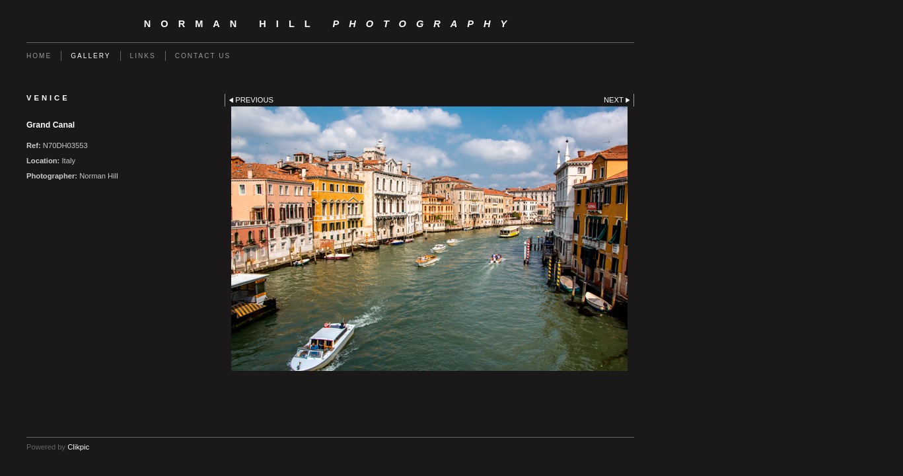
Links (143, 56)
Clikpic (78, 447)
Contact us (203, 56)
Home (39, 56)
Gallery (90, 56)
